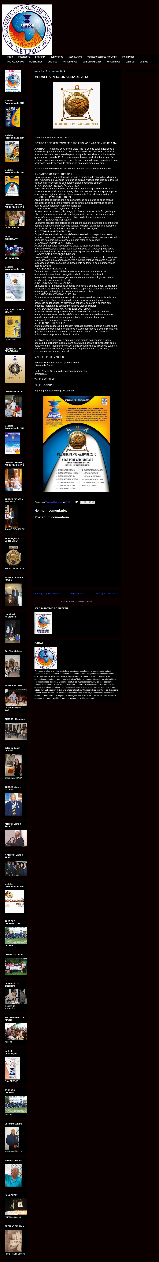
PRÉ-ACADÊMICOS (15, 62)
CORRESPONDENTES (92, 62)
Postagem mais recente (46, 593)
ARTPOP (14, 11)
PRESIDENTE (24, 57)
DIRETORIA (40, 57)
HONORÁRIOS (128, 57)
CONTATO (144, 62)
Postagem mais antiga (107, 593)
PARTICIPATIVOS (70, 62)
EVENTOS (130, 62)
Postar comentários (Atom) (80, 601)
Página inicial (77, 593)
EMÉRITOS (52, 62)
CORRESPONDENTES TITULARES (102, 57)
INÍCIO (10, 57)
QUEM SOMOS (57, 57)
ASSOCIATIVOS (75, 57)
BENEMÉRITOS (35, 62)
